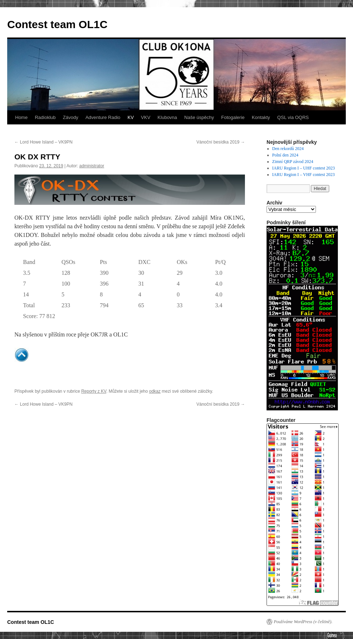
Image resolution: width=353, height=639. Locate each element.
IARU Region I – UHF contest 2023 (303, 168)
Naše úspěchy (199, 117)
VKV (145, 117)
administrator (91, 165)
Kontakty (261, 117)
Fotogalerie (233, 117)
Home (21, 117)
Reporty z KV (93, 391)
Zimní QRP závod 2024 (292, 161)
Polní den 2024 (285, 155)
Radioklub (45, 117)
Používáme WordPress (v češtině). (303, 621)
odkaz (155, 391)
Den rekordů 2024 (288, 148)
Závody (71, 117)
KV (131, 117)
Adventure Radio (102, 117)
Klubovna (167, 117)
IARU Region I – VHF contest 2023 (303, 174)
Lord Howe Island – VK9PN (43, 142)
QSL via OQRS (293, 117)
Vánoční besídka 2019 (220, 142)
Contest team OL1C (57, 24)
